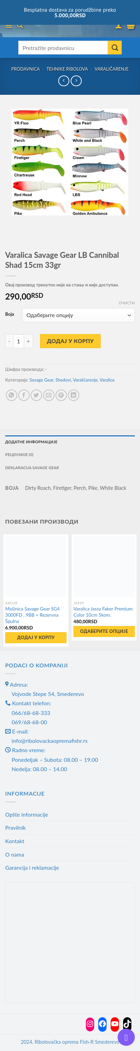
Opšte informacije (26, 814)
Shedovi (63, 380)
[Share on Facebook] (24, 395)
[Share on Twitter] (36, 395)
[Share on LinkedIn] (73, 395)
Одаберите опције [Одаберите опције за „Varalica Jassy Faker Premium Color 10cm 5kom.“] (104, 631)
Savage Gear (41, 380)
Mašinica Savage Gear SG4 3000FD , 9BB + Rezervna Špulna (32, 615)
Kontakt (14, 841)
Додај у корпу (70, 340)
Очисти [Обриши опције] (127, 303)
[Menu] (8, 25)
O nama (14, 854)
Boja (9, 314)
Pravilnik (15, 827)
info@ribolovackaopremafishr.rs (50, 740)
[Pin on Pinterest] (61, 395)
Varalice (107, 380)
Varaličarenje (111, 69)
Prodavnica (25, 69)
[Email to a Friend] (48, 395)
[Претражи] (20, 25)
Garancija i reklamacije (32, 867)
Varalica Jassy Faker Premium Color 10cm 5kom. (103, 612)
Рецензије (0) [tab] (19, 454)
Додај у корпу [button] (36, 637)
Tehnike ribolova (67, 69)
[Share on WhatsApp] (11, 395)
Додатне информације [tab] (31, 441)
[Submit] (115, 47)
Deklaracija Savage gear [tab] (32, 467)
